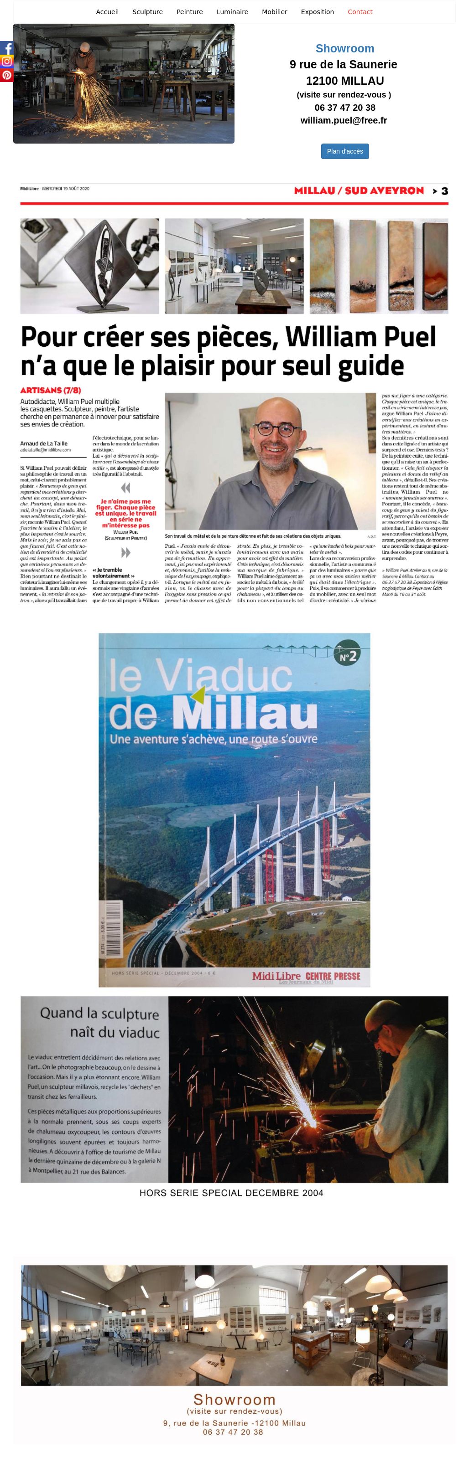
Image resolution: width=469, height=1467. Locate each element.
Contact (360, 11)
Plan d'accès (345, 151)
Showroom (345, 48)
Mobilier (274, 11)
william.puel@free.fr (345, 120)
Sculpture (148, 11)
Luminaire (232, 11)
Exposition (317, 11)
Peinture (190, 11)
